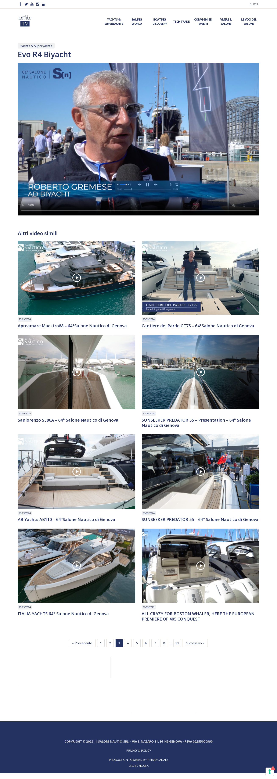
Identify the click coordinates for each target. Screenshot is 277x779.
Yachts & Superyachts (113, 21)
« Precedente (82, 649)
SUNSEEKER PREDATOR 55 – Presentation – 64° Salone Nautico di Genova (196, 422)
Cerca (254, 4)
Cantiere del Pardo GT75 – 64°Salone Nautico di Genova (199, 326)
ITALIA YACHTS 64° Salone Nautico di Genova (64, 619)
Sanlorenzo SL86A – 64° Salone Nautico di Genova (68, 420)
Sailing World (137, 21)
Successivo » (195, 649)
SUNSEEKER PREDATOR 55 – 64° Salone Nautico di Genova (192, 522)
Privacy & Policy (138, 757)
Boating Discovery (159, 21)
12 (177, 649)
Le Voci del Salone (248, 21)
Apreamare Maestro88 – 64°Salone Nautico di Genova (73, 326)
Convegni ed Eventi (203, 21)
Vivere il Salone (226, 21)
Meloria (144, 771)
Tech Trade (181, 21)
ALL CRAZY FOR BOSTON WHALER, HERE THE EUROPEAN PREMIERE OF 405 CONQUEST (199, 622)
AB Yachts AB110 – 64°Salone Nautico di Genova (67, 520)
